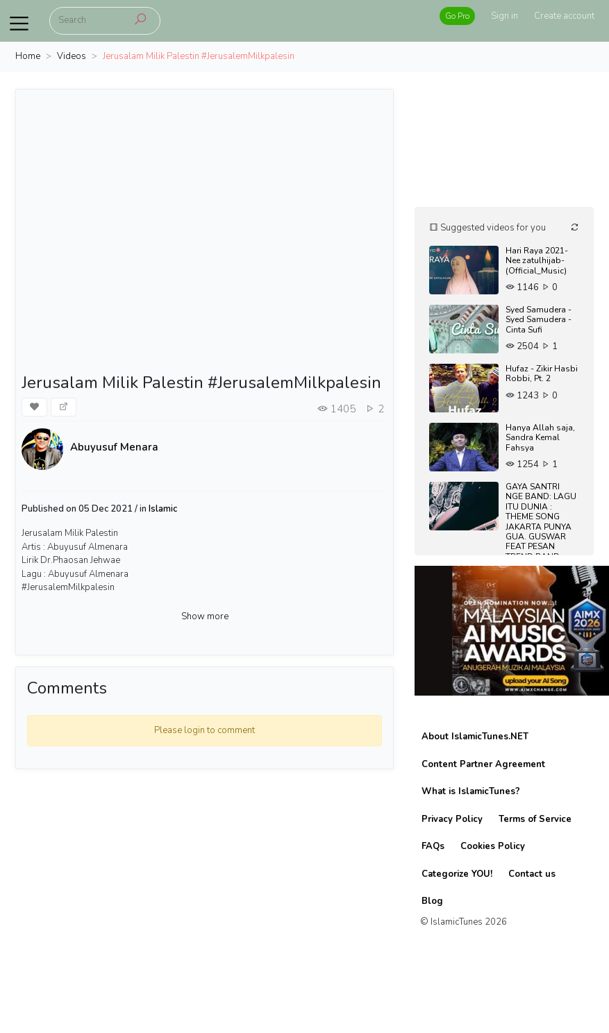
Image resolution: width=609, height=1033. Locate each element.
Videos (71, 56)
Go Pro (457, 16)
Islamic (163, 509)
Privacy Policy (452, 819)
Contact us (532, 874)
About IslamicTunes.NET (475, 736)
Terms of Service (535, 819)
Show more (204, 616)
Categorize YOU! (457, 874)
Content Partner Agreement (483, 764)
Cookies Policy (492, 846)
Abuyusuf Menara (114, 447)
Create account (564, 16)
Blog (432, 901)
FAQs (433, 846)
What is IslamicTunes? (471, 791)
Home (27, 56)
